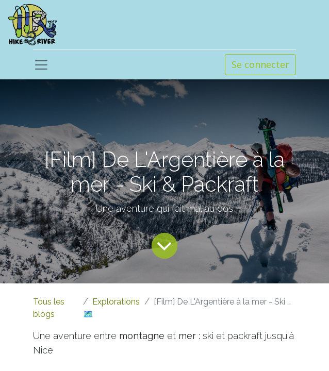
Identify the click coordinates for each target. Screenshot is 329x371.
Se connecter (260, 64)
